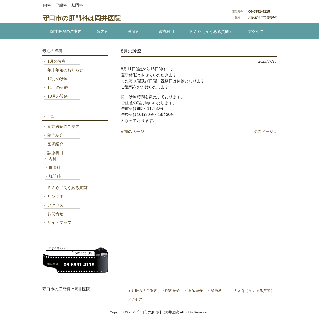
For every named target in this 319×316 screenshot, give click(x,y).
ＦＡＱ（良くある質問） (69, 188)
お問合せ (55, 214)
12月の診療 (57, 79)
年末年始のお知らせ (65, 70)
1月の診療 (56, 61)
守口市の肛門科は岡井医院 (81, 18)
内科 (53, 159)
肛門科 (55, 176)
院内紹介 (55, 135)
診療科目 (55, 153)
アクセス (55, 205)
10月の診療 (57, 96)
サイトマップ (59, 222)
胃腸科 (55, 167)
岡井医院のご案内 (63, 126)
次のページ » (265, 131)
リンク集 (55, 196)
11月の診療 (57, 87)
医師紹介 (55, 144)
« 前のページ (132, 131)
